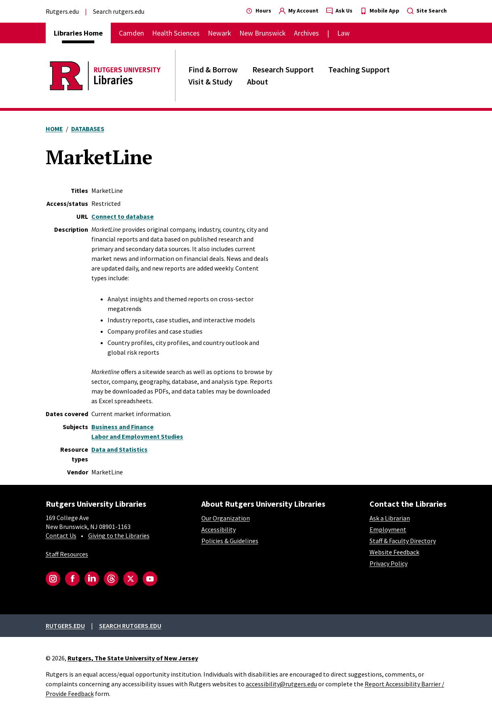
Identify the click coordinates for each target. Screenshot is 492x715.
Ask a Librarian (390, 518)
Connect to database (122, 216)
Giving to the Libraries (119, 535)
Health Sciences (176, 33)
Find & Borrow (213, 69)
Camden (131, 33)
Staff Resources (67, 554)
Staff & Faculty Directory (403, 541)
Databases (87, 129)
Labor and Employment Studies (137, 436)
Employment (388, 529)
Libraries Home (78, 33)
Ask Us (339, 10)
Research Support (283, 69)
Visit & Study (210, 81)
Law (343, 33)
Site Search (427, 10)
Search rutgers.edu (118, 11)
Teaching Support (359, 69)
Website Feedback (394, 552)
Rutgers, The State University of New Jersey (133, 658)
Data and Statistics (119, 449)
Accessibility (218, 529)
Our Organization (225, 518)
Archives (306, 33)
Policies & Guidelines (229, 541)
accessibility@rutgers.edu (281, 684)
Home (54, 129)
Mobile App (379, 10)
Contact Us (61, 535)
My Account (299, 10)
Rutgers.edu (62, 11)
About (257, 81)
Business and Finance (122, 427)
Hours (258, 10)
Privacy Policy (389, 563)
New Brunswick (262, 33)
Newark (219, 33)
